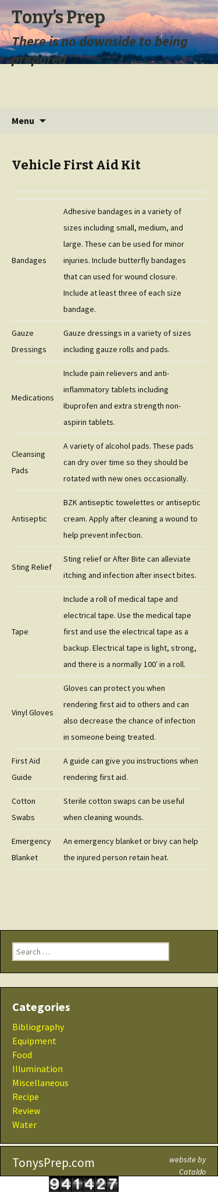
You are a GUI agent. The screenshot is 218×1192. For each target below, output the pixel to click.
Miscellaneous (40, 1082)
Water (24, 1124)
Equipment (34, 1040)
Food (22, 1054)
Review (26, 1110)
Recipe (25, 1096)
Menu (23, 120)
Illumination (37, 1068)
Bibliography (38, 1027)
